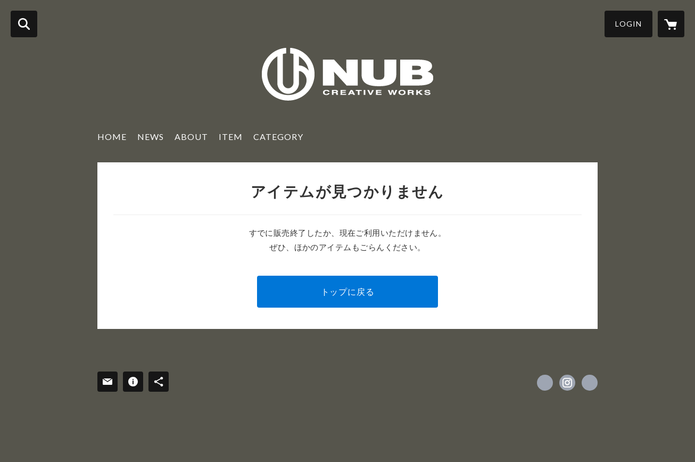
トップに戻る (348, 291)
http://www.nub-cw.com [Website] (590, 383)
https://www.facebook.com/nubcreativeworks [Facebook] (545, 383)
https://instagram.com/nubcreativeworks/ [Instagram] (567, 383)
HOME (112, 136)
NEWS (150, 136)
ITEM (231, 136)
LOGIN (628, 23)
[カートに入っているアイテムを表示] (671, 24)
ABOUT (191, 136)
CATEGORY (278, 136)
